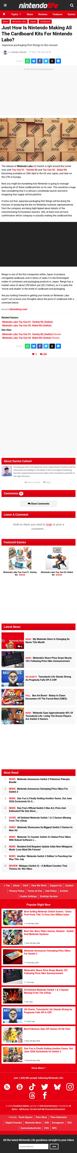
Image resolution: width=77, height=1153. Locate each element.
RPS (54, 1128)
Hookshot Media (21, 1106)
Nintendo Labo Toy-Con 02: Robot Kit (57, 573)
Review (31, 334)
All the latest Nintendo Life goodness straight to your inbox (38, 1140)
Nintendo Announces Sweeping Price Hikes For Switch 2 (38, 790)
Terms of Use (35, 891)
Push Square (26, 1117)
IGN (47, 1122)
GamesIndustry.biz (31, 1128)
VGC (69, 1122)
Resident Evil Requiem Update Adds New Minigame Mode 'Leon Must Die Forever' (40, 848)
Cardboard (45, 21)
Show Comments (38, 503)
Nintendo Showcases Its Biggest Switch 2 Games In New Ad (41, 829)
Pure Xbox (41, 1117)
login (49, 524)
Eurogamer (58, 1122)
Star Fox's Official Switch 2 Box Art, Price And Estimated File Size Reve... (37, 810)
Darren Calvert (18, 52)
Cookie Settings (28, 896)
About (16, 885)
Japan (33, 21)
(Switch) (27, 321)
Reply (47, 482)
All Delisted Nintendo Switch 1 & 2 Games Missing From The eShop (40, 819)
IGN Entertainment (48, 1106)
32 (19, 721)
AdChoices (24, 1109)
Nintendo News (33, 1122)
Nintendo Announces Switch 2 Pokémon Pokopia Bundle (39, 781)
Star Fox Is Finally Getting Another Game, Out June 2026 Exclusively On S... (40, 800)
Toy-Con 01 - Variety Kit (24, 169)
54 (45, 354)
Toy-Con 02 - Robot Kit (55, 169)
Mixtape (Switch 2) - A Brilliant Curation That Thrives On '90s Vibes (38, 867)
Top (7, 885)
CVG (46, 1128)
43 (19, 703)
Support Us (56, 885)
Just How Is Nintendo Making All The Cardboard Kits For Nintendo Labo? (36, 34)
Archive (64, 891)
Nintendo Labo (19, 21)
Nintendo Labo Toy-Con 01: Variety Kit (20, 573)
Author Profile (32, 482)
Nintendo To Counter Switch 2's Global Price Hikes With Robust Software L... (40, 838)
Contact (69, 885)
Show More (38, 1068)
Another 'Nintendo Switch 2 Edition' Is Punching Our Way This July (40, 858)
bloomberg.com (18, 309)
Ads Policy (51, 891)
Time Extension (58, 1117)
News (5, 21)
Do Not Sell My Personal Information (48, 1109)
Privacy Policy (16, 891)
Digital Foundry (14, 1122)
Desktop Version (49, 896)
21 (19, 665)
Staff (25, 885)
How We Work (39, 885)
